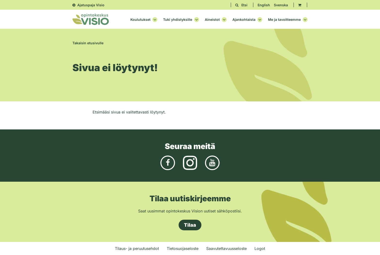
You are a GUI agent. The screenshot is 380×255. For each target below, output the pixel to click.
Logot (259, 248)
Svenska (281, 5)
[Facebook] (167, 162)
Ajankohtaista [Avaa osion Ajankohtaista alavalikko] (247, 19)
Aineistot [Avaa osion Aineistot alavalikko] (216, 19)
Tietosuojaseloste (182, 248)
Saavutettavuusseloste (226, 248)
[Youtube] (212, 162)
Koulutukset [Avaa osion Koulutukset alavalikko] (143, 19)
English (264, 5)
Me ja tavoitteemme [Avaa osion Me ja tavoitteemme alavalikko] (288, 19)
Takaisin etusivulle (87, 43)
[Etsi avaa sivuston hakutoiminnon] (241, 5)
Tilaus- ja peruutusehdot (137, 248)
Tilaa (190, 225)
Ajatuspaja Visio (90, 5)
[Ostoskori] (299, 5)
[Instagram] (190, 162)
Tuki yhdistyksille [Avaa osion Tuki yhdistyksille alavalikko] (181, 19)
